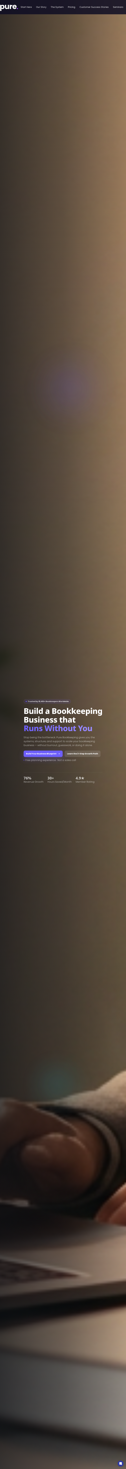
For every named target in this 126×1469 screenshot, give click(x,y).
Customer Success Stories (94, 7)
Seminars (118, 7)
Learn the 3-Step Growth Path (82, 753)
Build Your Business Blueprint (43, 753)
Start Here (26, 7)
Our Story (41, 7)
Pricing (71, 7)
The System (57, 7)
